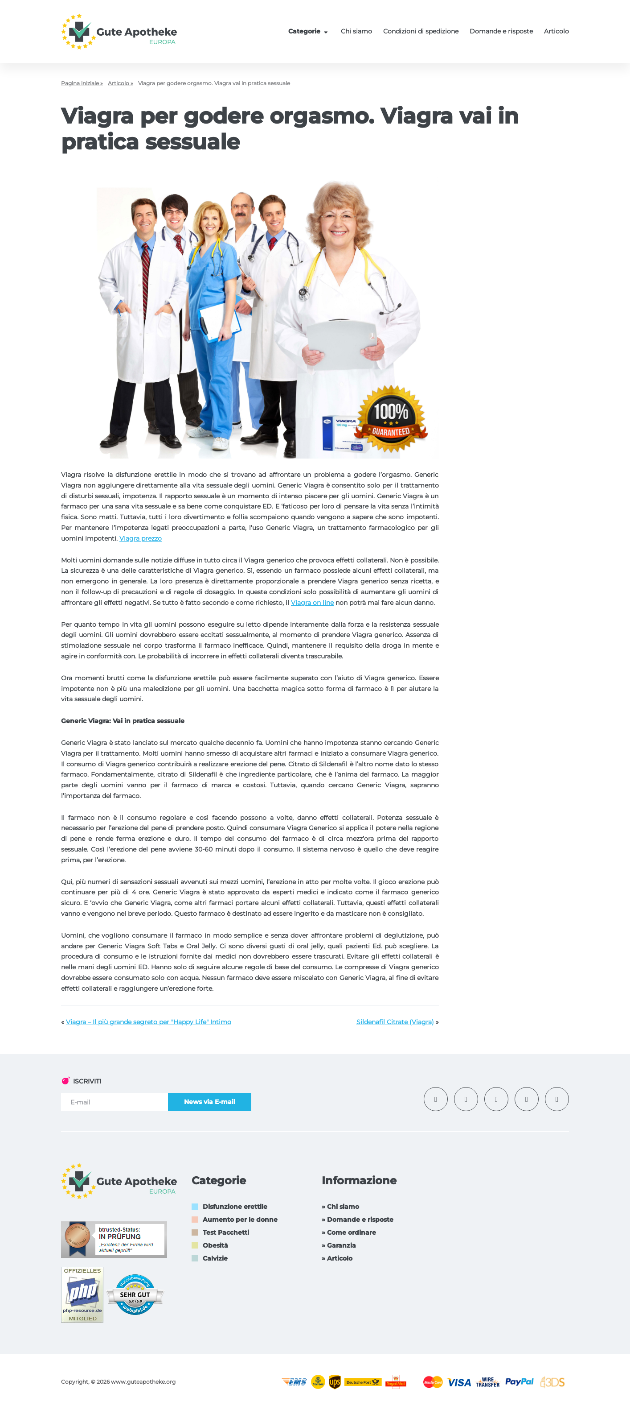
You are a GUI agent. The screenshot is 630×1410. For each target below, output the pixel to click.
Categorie (309, 31)
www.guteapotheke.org (143, 1381)
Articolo (556, 31)
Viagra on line (312, 603)
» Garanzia (339, 1245)
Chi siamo (356, 31)
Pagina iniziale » (82, 83)
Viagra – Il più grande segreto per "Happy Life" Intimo (148, 1022)
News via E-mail (209, 1102)
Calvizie (215, 1258)
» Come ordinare (349, 1232)
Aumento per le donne (240, 1220)
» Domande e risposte (357, 1220)
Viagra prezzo (140, 538)
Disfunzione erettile (235, 1207)
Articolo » (120, 83)
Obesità (215, 1245)
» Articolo (337, 1258)
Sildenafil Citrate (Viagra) (395, 1022)
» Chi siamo (340, 1207)
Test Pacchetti (226, 1232)
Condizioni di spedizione (420, 31)
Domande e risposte (501, 31)
